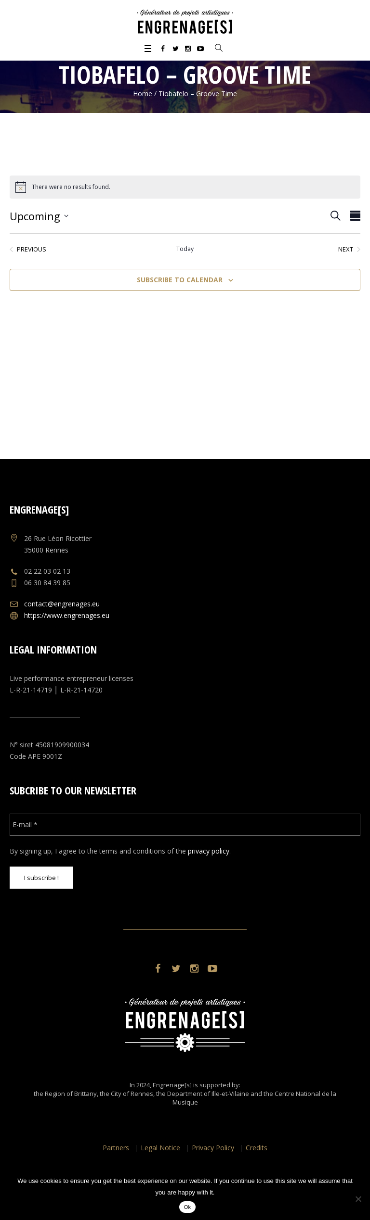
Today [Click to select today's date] (185, 249)
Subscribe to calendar (180, 279)
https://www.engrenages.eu (66, 615)
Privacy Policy (213, 1147)
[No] (358, 1199)
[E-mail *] (185, 825)
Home (142, 93)
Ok (187, 1207)
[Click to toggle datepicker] (39, 216)
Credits (256, 1147)
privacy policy (208, 850)
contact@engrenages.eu (62, 603)
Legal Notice (160, 1147)
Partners (116, 1147)
